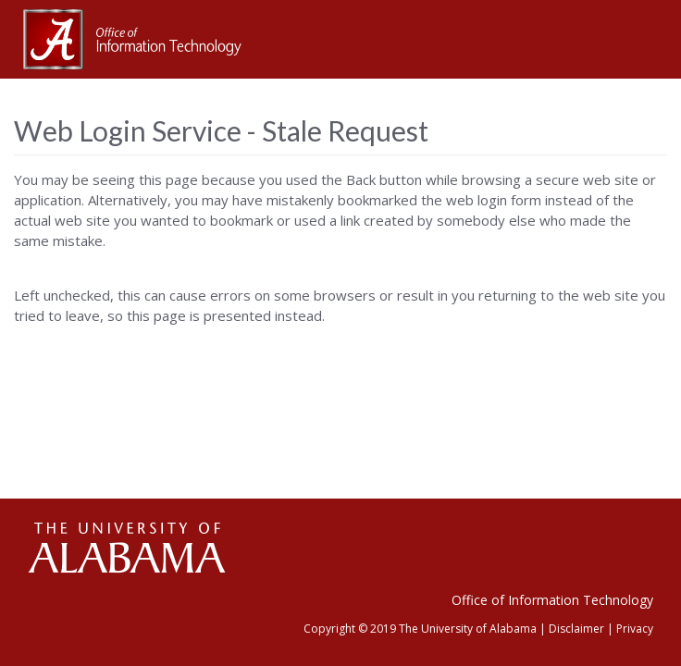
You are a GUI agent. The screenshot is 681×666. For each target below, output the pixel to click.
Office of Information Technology (552, 600)
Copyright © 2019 (349, 628)
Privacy (634, 628)
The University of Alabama (468, 628)
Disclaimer (576, 628)
